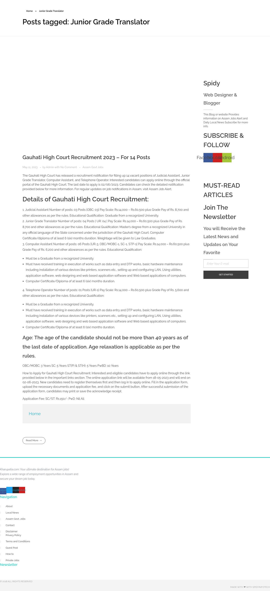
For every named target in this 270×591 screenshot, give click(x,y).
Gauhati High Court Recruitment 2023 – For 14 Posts (86, 157)
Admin (50, 167)
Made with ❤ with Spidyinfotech (250, 587)
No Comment (68, 167)
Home (29, 11)
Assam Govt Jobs (92, 167)
